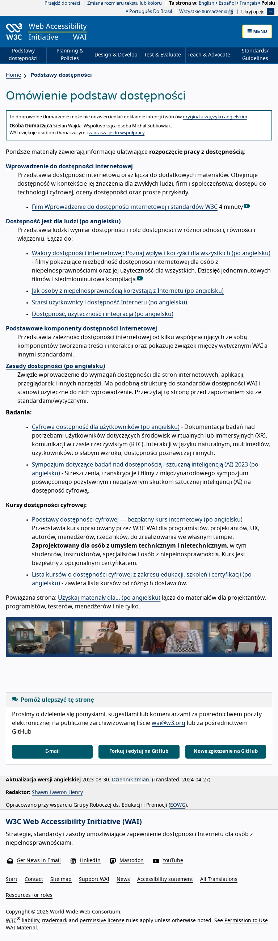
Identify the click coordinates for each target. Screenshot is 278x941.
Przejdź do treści (62, 3)
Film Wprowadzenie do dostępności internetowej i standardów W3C (125, 207)
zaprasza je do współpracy (116, 133)
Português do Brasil (150, 11)
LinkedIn (90, 860)
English (206, 3)
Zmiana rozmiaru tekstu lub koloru (124, 3)
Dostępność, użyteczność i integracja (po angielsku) (102, 314)
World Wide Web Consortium (85, 912)
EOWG (177, 805)
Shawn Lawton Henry (57, 792)
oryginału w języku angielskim (215, 117)
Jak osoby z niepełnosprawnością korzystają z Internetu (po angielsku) (128, 291)
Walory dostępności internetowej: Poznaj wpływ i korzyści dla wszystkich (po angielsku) (151, 253)
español (227, 3)
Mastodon (131, 860)
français (248, 3)
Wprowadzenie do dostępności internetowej (69, 166)
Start (11, 879)
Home (13, 75)
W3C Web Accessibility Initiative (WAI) (74, 822)
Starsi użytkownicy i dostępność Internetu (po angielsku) (109, 302)
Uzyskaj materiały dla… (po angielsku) (109, 598)
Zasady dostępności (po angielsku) (55, 366)
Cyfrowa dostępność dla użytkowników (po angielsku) (106, 427)
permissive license (102, 920)
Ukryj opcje (252, 11)
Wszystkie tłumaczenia (206, 12)
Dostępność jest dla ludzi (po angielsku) (63, 221)
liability (30, 920)
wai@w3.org (168, 723)
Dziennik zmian (130, 779)
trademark (54, 920)
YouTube (173, 860)
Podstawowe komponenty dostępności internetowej (81, 329)
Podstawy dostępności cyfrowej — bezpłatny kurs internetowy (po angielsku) (137, 520)
